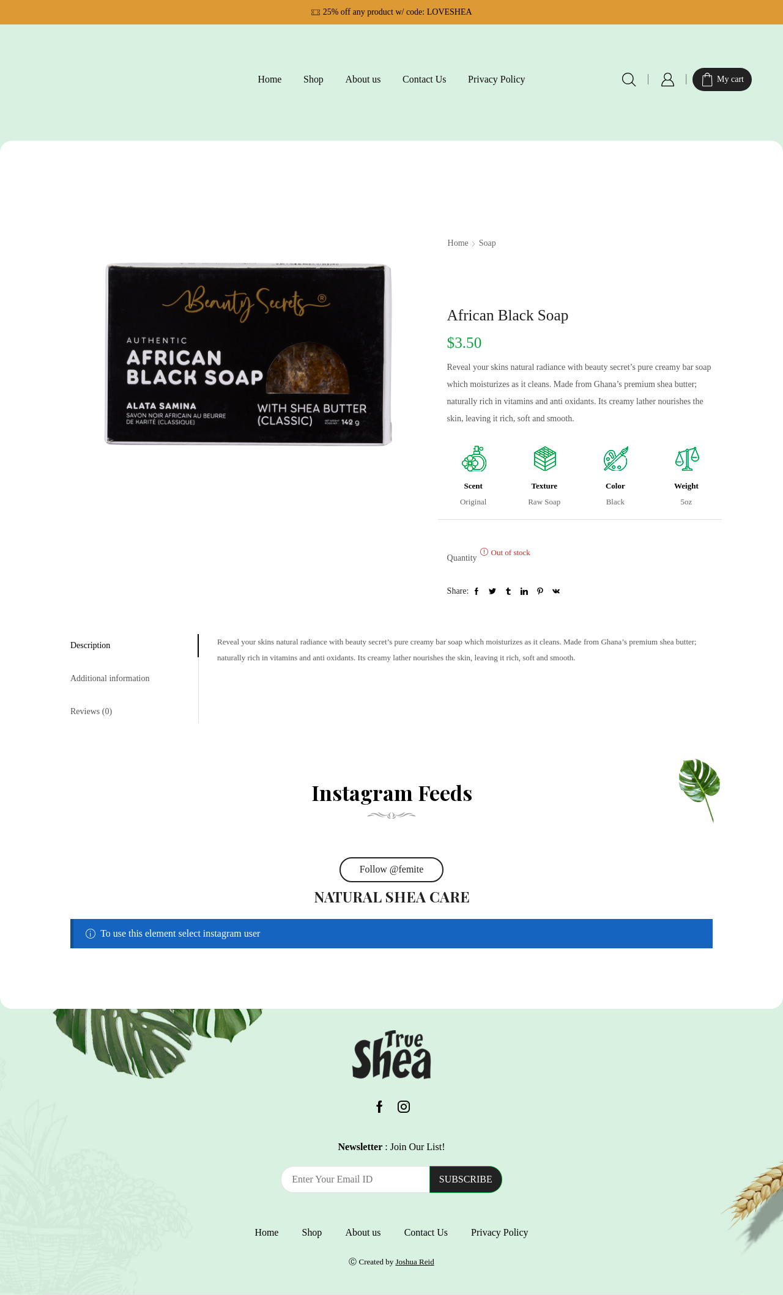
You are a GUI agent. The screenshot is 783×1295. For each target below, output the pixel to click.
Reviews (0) (91, 711)
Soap (487, 243)
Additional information (109, 678)
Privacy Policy (496, 79)
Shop (313, 79)
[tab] (134, 645)
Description (90, 645)
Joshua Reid (414, 1261)
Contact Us (424, 79)
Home (269, 79)
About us (362, 79)
